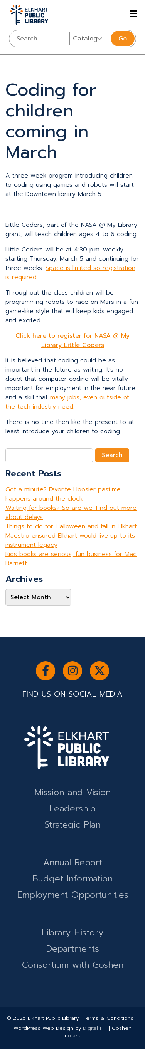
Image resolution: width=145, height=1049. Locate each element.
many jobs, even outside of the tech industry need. (67, 402)
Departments (72, 948)
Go (122, 38)
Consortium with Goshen (72, 965)
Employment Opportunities (72, 894)
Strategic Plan (73, 824)
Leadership (72, 808)
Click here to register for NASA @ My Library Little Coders (72, 340)
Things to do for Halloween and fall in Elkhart (71, 526)
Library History (72, 932)
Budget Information (72, 878)
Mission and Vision (72, 792)
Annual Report (72, 862)
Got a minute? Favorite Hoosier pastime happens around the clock (63, 494)
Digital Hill (95, 1028)
